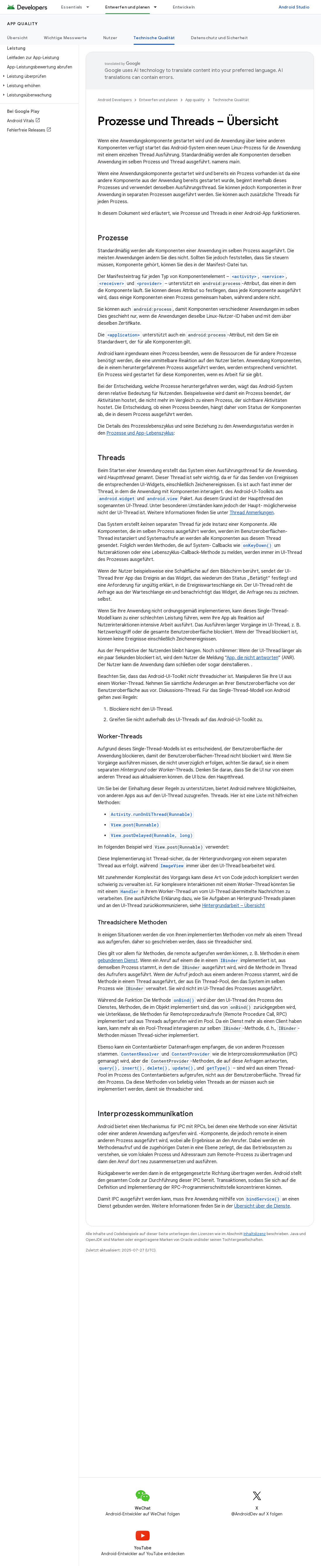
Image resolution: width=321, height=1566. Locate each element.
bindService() (262, 1199)
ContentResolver (140, 1054)
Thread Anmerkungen (251, 513)
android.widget (116, 498)
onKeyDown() (257, 545)
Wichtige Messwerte (65, 37)
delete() (157, 1068)
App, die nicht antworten (252, 658)
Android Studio (294, 7)
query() (108, 1068)
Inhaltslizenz (255, 1233)
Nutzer (110, 37)
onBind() (184, 1000)
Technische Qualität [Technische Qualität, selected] (154, 37)
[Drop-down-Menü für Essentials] (90, 7)
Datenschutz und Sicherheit (219, 37)
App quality (22, 23)
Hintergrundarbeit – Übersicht (233, 906)
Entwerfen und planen (158, 99)
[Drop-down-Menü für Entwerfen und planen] (158, 7)
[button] (38, 76)
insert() (132, 1068)
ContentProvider (191, 1054)
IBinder (229, 960)
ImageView (172, 866)
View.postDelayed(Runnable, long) (152, 835)
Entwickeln (184, 7)
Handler (129, 891)
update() (182, 1068)
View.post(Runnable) (135, 825)
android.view (162, 498)
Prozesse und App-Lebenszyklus (140, 433)
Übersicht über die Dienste (262, 1206)
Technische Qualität (231, 99)
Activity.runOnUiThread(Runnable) (151, 814)
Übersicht (17, 37)
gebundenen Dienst (118, 961)
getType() (218, 1068)
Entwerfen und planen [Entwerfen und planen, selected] (127, 7)
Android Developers (115, 99)
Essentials (71, 7)
